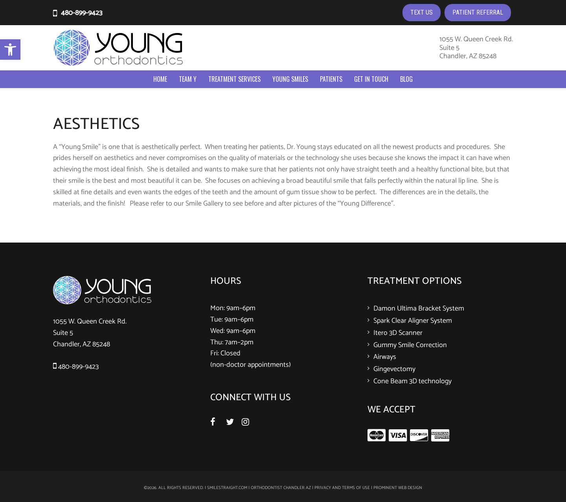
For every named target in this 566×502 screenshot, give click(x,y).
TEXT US (421, 12)
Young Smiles (290, 79)
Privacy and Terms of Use (342, 487)
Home (160, 79)
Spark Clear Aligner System (412, 321)
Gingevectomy (394, 369)
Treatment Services (234, 79)
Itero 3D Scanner (398, 333)
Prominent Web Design (397, 487)
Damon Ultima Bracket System (418, 308)
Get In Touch (371, 79)
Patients (331, 79)
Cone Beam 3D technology (412, 381)
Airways (384, 357)
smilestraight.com (227, 487)
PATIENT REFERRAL (477, 12)
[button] (10, 49)
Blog (406, 79)
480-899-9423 (81, 13)
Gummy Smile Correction (410, 345)
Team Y (188, 79)
